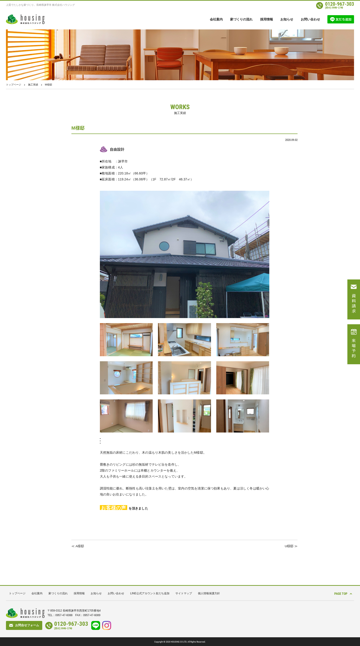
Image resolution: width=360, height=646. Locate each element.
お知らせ (286, 19)
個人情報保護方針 (209, 593)
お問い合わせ (310, 19)
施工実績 (33, 84)
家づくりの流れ (241, 19)
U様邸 (289, 546)
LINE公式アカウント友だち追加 (149, 593)
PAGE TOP (339, 593)
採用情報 (266, 19)
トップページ (13, 84)
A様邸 (80, 546)
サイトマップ (183, 593)
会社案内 (216, 19)
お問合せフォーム (27, 625)
